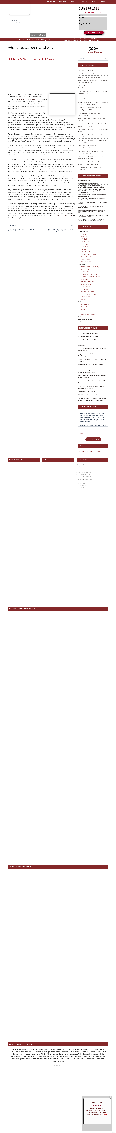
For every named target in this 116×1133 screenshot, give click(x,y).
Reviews (84, 2)
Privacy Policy (58, 1065)
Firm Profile (51, 2)
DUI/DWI (98, 1052)
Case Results (73, 2)
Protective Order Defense (88, 295)
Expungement (17, 1055)
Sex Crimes (80, 1059)
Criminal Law (85, 1052)
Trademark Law (85, 312)
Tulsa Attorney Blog (88, 329)
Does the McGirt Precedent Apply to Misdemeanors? (91, 208)
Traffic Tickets (85, 243)
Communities (55, 1052)
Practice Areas (85, 228)
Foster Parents (85, 297)
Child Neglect (85, 280)
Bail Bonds (33, 1050)
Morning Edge (54, 1057)
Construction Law (86, 305)
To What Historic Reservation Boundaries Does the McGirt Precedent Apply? (92, 221)
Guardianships (85, 287)
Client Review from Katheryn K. (88, 395)
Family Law (81, 265)
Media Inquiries (83, 322)
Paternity (87, 1057)
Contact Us (102, 2)
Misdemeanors (85, 238)
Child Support (85, 273)
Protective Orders (58, 1059)
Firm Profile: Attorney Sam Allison (88, 337)
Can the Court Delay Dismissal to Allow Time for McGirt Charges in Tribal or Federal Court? (92, 191)
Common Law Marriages (42, 1052)
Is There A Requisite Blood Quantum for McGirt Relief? (92, 200)
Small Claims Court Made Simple (88, 74)
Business (40, 1050)
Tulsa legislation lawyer (64, 215)
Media (93, 2)
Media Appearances (17, 1057)
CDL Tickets (84, 245)
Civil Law (31, 1052)
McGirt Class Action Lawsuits (88, 183)
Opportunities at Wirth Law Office (90, 452)
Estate (104, 1052)
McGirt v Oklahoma (85, 181)
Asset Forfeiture (86, 253)
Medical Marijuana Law (88, 315)
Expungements (85, 248)
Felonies (83, 235)
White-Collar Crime (86, 258)
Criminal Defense (83, 233)
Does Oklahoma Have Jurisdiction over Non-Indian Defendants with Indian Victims (92, 212)
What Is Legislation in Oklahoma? (32, 47)
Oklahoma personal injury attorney (30, 99)
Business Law (82, 302)
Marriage (96, 1055)
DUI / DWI (84, 240)
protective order (31, 1059)
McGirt (101, 1055)
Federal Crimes (85, 260)
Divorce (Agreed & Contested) (90, 268)
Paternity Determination (88, 282)
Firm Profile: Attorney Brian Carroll (88, 334)
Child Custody (85, 270)
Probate (80, 317)
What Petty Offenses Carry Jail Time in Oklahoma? (19, 230)
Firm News (62, 2)
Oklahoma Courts (71, 1057)
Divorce (92, 1052)
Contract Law (85, 307)
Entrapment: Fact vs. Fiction (86, 392)
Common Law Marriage (88, 292)
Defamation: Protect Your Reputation (89, 77)
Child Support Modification (91, 277)
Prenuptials (84, 290)
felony (49, 1055)
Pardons (83, 250)
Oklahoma (62, 1057)
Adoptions (15, 1050)
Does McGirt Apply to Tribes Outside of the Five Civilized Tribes (92, 217)
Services (73, 1059)
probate (22, 1059)
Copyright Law (85, 310)
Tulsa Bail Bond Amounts (86, 320)
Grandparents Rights (87, 285)
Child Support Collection (90, 275)
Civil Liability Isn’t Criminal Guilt (87, 70)
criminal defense (75, 1052)
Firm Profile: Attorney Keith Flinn (88, 340)
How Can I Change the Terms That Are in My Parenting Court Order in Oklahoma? (63, 231)
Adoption (83, 300)
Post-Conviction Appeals (88, 255)
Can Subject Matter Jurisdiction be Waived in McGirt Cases (90, 196)
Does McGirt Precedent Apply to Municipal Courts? (89, 204)
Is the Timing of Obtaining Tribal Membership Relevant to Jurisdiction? (91, 186)
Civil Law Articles (87, 65)
